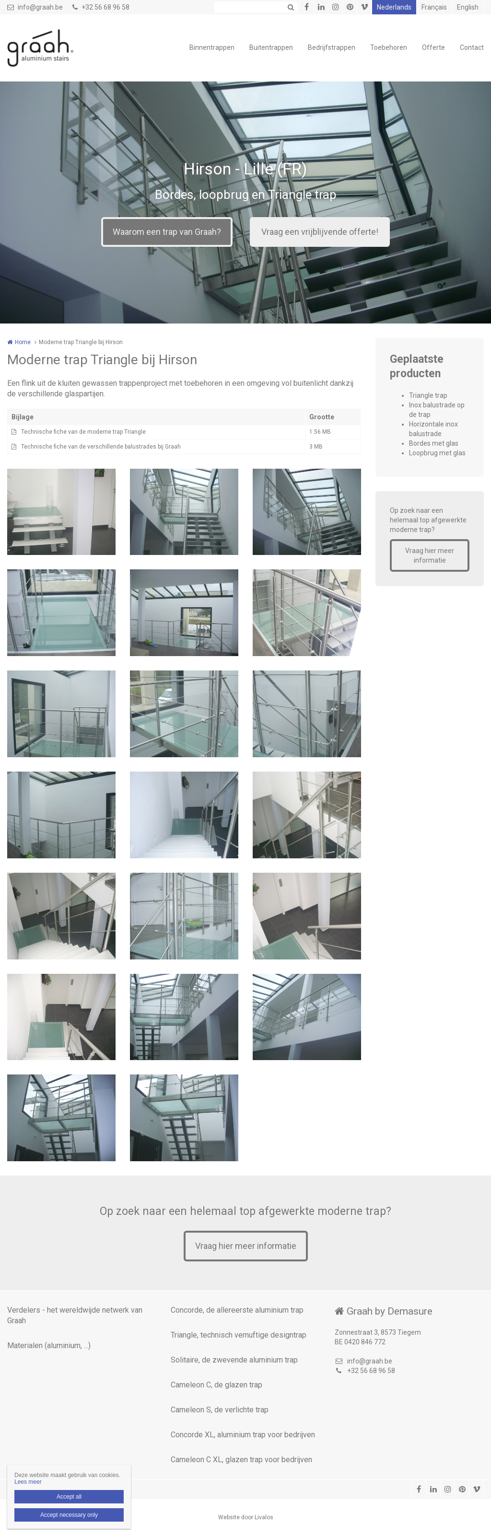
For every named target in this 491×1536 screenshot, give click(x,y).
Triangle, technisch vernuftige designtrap (238, 1335)
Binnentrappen (211, 47)
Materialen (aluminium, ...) (49, 1345)
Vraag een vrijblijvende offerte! (319, 232)
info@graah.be (35, 7)
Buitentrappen (271, 47)
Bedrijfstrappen (331, 47)
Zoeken (290, 7)
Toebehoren (388, 47)
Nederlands (394, 7)
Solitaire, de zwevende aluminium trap (234, 1359)
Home (23, 342)
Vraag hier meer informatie (429, 555)
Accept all (69, 1496)
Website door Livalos (245, 1517)
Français (434, 7)
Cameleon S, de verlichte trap (220, 1409)
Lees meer (28, 1481)
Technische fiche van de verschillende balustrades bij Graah (101, 446)
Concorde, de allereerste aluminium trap (237, 1310)
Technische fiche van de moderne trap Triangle (83, 431)
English (468, 7)
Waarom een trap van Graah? (167, 232)
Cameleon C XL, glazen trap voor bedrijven (241, 1459)
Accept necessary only (69, 1515)
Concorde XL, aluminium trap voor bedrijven (243, 1434)
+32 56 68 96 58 (100, 7)
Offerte (433, 47)
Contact (472, 47)
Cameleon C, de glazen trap (216, 1384)
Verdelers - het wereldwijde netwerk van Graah (74, 1315)
